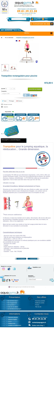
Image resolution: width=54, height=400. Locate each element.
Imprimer (6, 107)
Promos (37, 304)
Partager (11, 101)
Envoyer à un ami (8, 104)
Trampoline (4, 91)
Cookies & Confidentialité (14, 325)
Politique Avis (11, 323)
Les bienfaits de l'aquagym (14, 308)
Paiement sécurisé (13, 317)
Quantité (3, 88)
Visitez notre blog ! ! (38, 325)
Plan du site (38, 306)
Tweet (4, 101)
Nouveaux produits (40, 300)
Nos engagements (12, 302)
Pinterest (19, 101)
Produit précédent (21, 258)
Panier (46, 19)
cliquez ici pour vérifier (40, 287)
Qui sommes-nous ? (13, 300)
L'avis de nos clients (13, 306)
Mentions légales (12, 319)
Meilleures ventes (39, 302)
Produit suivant (33, 258)
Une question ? (11, 304)
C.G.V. (10, 321)
